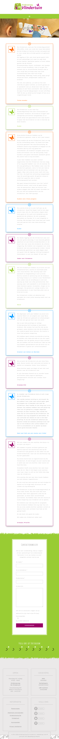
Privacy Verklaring (15, 726)
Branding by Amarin (34, 736)
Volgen (41, 708)
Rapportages (15, 708)
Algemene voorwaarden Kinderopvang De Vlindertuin (15, 715)
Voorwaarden (15, 722)
